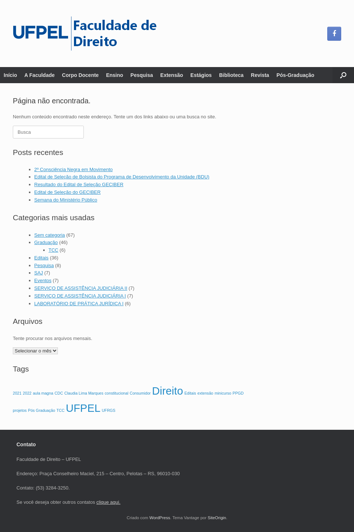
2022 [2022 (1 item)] (27, 393)
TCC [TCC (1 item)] (60, 410)
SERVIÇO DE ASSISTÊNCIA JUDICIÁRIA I (80, 296)
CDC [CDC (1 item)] (59, 393)
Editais (41, 258)
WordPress (159, 518)
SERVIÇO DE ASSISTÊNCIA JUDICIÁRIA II (80, 288)
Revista (260, 75)
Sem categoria (49, 235)
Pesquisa (141, 75)
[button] (343, 75)
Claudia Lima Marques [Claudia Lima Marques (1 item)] (84, 393)
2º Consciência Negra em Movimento (73, 169)
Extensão (171, 75)
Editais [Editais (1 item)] (190, 393)
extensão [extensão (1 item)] (205, 393)
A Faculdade (40, 75)
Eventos (43, 280)
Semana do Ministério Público (65, 200)
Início (10, 75)
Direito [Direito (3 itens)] (167, 391)
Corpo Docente (80, 75)
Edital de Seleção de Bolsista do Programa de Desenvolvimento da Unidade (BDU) (121, 177)
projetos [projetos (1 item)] (20, 410)
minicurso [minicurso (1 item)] (223, 393)
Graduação (46, 242)
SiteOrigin (217, 518)
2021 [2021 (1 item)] (17, 393)
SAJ (38, 273)
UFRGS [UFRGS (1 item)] (108, 410)
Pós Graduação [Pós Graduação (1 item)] (41, 410)
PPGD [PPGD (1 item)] (237, 393)
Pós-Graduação (295, 75)
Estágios (201, 75)
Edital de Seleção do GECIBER (67, 192)
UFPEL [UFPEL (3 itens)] (83, 408)
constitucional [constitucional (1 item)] (116, 393)
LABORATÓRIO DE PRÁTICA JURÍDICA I (79, 303)
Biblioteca (231, 75)
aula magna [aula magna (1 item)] (43, 393)
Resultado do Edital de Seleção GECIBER (79, 184)
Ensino (114, 75)
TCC (54, 250)
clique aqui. (108, 502)
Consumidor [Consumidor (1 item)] (140, 393)
